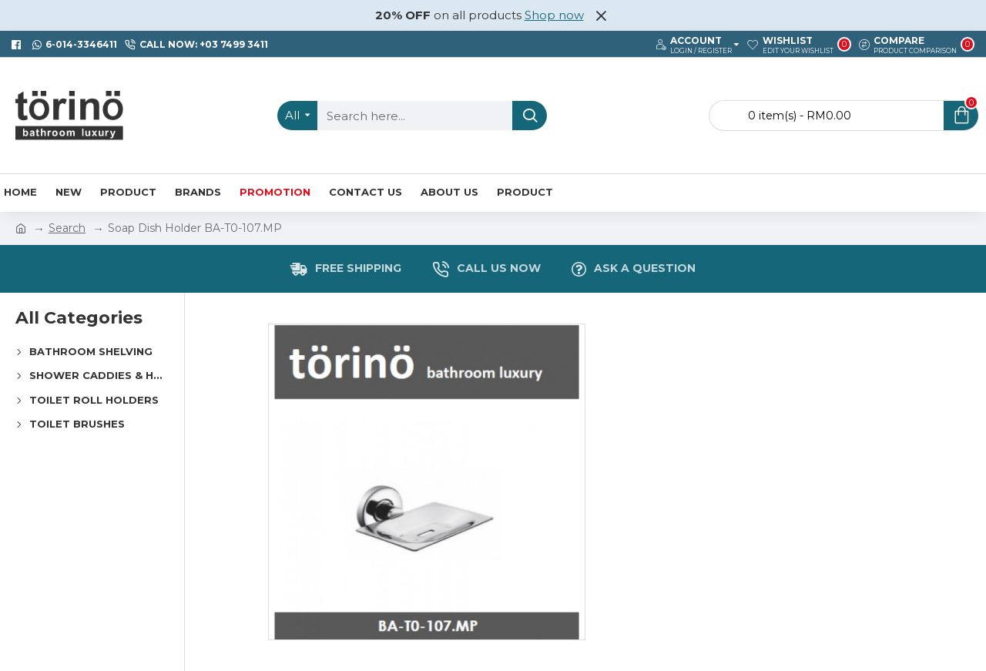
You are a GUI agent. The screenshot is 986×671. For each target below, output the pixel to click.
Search (67, 228)
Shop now (554, 15)
